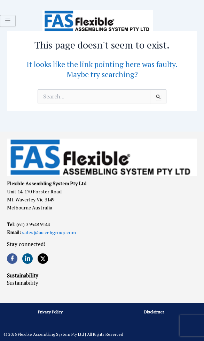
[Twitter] (43, 258)
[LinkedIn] (27, 258)
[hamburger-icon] (8, 21)
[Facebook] (12, 258)
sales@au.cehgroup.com (49, 232)
